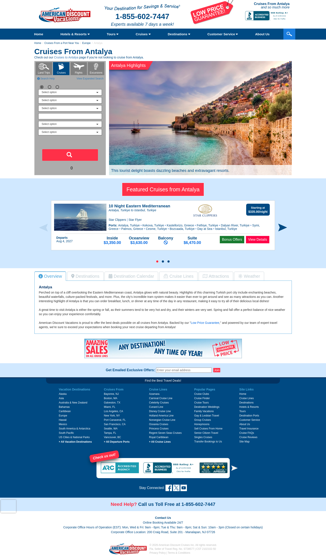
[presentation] (43, 227)
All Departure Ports (117, 441)
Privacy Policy (157, 552)
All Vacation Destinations (75, 441)
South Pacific (66, 432)
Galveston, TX (112, 402)
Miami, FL (109, 406)
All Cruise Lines (160, 441)
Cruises (143, 34)
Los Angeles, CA (113, 411)
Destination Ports (249, 415)
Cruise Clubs (201, 393)
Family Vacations (204, 411)
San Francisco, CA (114, 424)
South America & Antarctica (74, 428)
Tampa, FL (110, 432)
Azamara (154, 393)
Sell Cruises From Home (208, 428)
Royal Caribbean (158, 437)
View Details (257, 239)
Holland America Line (161, 415)
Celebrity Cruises (159, 402)
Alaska (63, 393)
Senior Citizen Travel (206, 432)
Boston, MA (110, 398)
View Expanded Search (90, 78)
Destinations (179, 34)
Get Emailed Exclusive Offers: (130, 370)
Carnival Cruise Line (160, 398)
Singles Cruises (203, 437)
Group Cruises (202, 419)
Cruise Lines (246, 398)
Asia (61, 398)
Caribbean (65, 411)
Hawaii (63, 419)
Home (38, 34)
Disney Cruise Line (160, 411)
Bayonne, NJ (111, 393)
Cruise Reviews (248, 437)
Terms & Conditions (179, 552)
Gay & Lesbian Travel (206, 415)
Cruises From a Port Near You (61, 43)
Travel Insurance (249, 428)
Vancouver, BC (112, 437)
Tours (113, 34)
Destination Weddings (207, 406)
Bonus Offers (232, 239)
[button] (157, 261)
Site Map (244, 441)
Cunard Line (156, 406)
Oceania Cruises (158, 424)
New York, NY (112, 415)
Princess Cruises (159, 428)
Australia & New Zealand (73, 402)
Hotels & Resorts (75, 34)
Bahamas (64, 406)
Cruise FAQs (246, 432)
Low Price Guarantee (205, 322)
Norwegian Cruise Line (162, 419)
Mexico (63, 424)
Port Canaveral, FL (115, 419)
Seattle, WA (110, 428)
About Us (244, 424)
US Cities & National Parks (74, 437)
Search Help (46, 78)
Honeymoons (202, 424)
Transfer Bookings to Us (208, 441)
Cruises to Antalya (66, 57)
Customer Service (222, 34)
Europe (86, 43)
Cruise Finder (202, 398)
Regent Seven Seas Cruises (165, 432)
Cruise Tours (201, 402)
